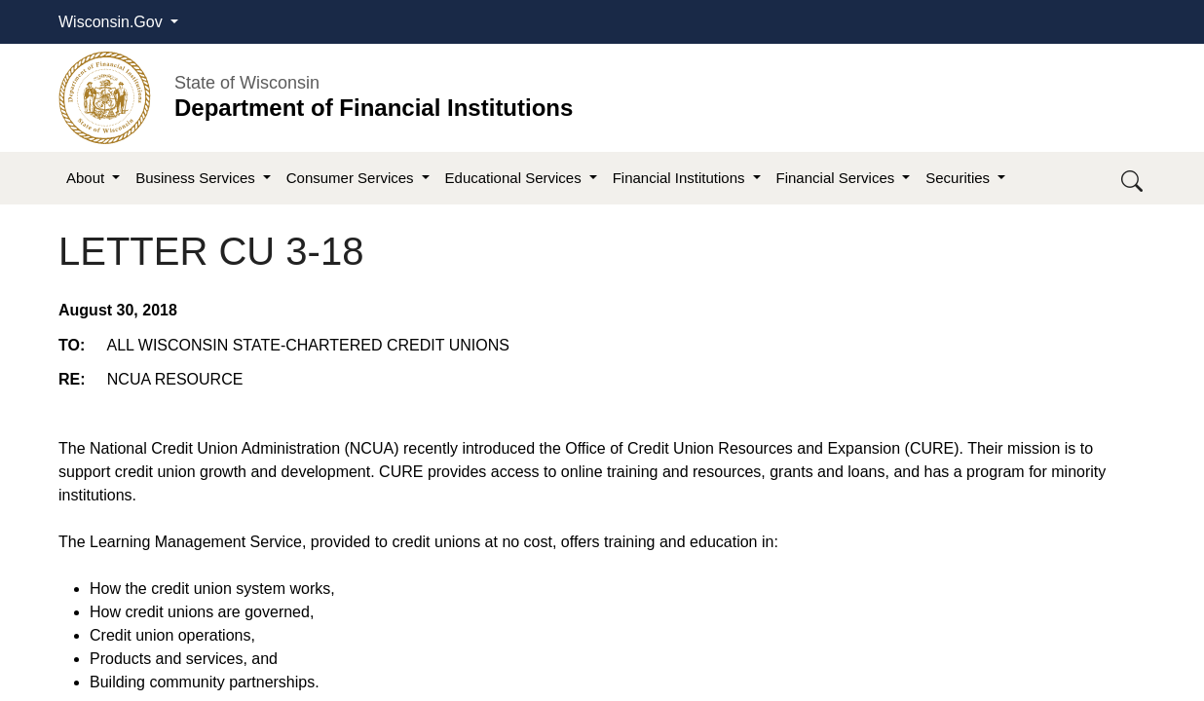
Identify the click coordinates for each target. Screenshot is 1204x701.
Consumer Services (352, 177)
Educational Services (515, 177)
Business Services (197, 177)
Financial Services (837, 177)
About (87, 177)
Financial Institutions (681, 177)
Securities (959, 177)
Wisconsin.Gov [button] (112, 22)
